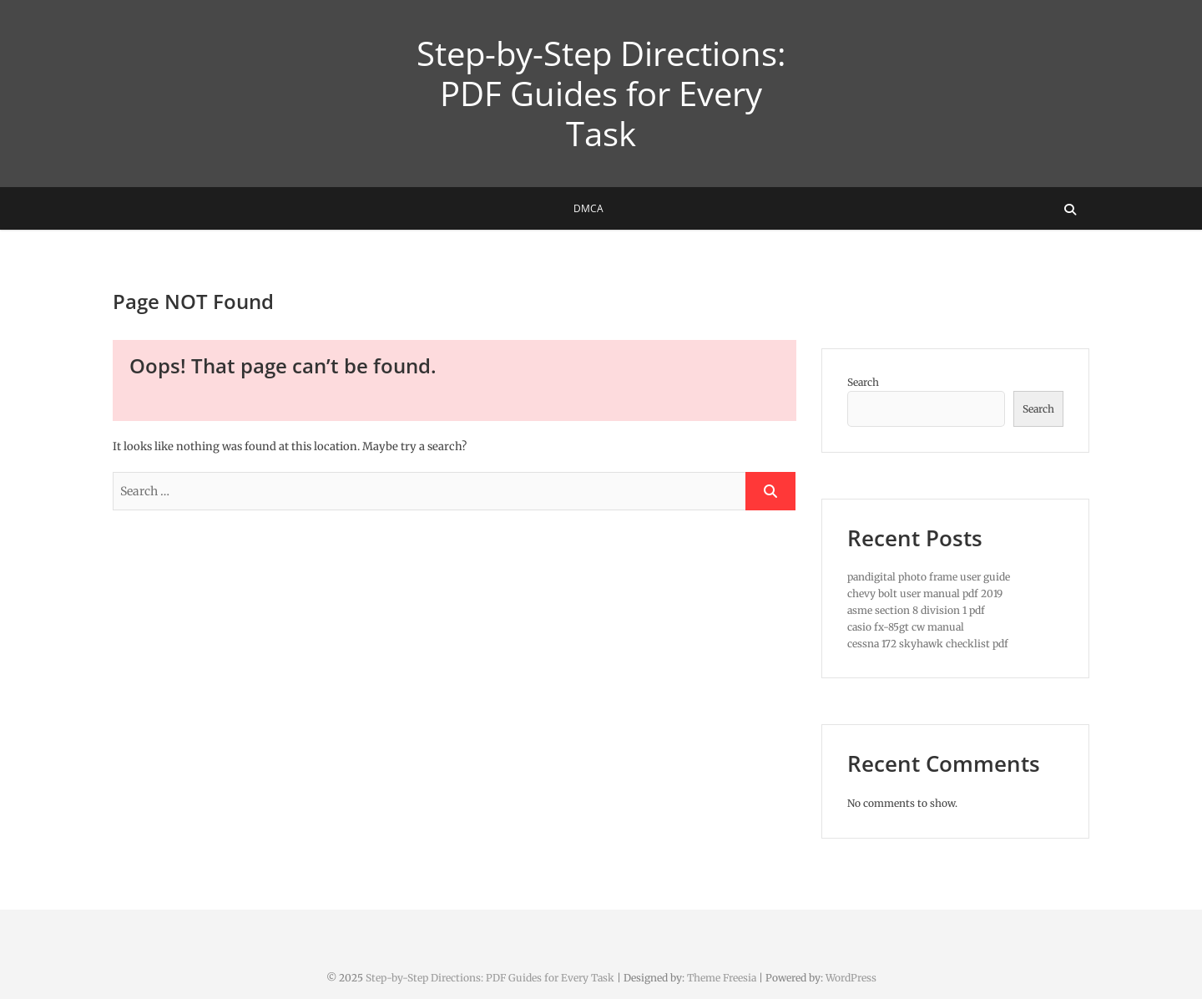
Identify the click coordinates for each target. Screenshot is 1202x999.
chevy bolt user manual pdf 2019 (925, 593)
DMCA (588, 208)
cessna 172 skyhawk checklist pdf (927, 643)
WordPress (851, 977)
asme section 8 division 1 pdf (916, 610)
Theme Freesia (721, 977)
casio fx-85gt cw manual (905, 627)
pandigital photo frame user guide (928, 576)
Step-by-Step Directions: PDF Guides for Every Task (601, 93)
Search (863, 382)
